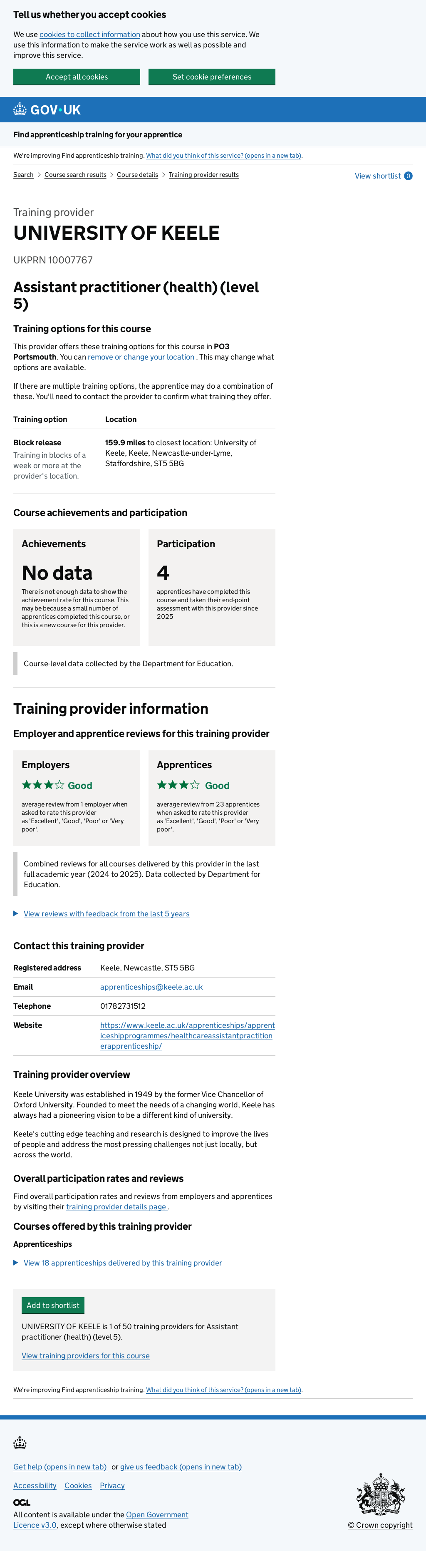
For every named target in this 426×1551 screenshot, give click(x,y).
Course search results (75, 175)
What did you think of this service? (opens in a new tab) (223, 155)
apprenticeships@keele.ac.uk (151, 987)
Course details (137, 175)
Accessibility (35, 1485)
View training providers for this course (86, 1355)
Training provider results (204, 175)
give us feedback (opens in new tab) (181, 1467)
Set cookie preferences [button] (212, 77)
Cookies (78, 1485)
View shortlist (384, 176)
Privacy (112, 1485)
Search (23, 175)
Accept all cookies (77, 77)
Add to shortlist (53, 1305)
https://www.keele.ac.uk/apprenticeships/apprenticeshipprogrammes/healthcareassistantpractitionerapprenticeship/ (187, 1035)
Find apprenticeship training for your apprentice (97, 134)
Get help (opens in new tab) (60, 1467)
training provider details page (117, 1206)
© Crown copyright (380, 1525)
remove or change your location (142, 357)
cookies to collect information (90, 34)
